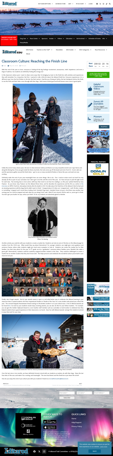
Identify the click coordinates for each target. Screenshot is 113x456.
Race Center (35, 38)
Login (90, 4)
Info (104, 38)
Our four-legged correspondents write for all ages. (101, 108)
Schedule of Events (95, 38)
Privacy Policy (77, 426)
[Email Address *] (101, 392)
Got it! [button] (94, 451)
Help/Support (76, 422)
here (9, 306)
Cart (70, 3)
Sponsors (44, 38)
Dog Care (24, 38)
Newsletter (59, 50)
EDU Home (29, 50)
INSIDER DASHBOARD (9, 37)
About (28, 54)
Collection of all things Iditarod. (99, 120)
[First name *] (67, 392)
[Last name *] (84, 392)
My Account (81, 3)
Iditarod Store (61, 4)
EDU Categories (85, 49)
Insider (52, 38)
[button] (89, 168)
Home (74, 419)
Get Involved (81, 38)
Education (70, 38)
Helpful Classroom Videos (99, 86)
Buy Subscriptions (45, 3)
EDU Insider (71, 49)
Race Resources (101, 49)
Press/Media (24, 42)
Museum (98, 116)
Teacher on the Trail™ (44, 49)
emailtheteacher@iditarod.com (59, 379)
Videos (61, 38)
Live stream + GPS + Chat (9, 39)
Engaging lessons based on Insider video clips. (99, 93)
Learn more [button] (103, 446)
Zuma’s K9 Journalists (98, 102)
